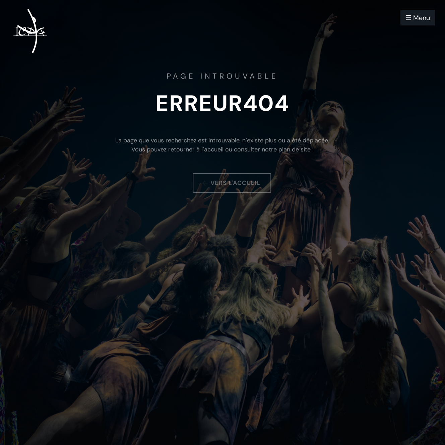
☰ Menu (417, 17)
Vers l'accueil (238, 183)
